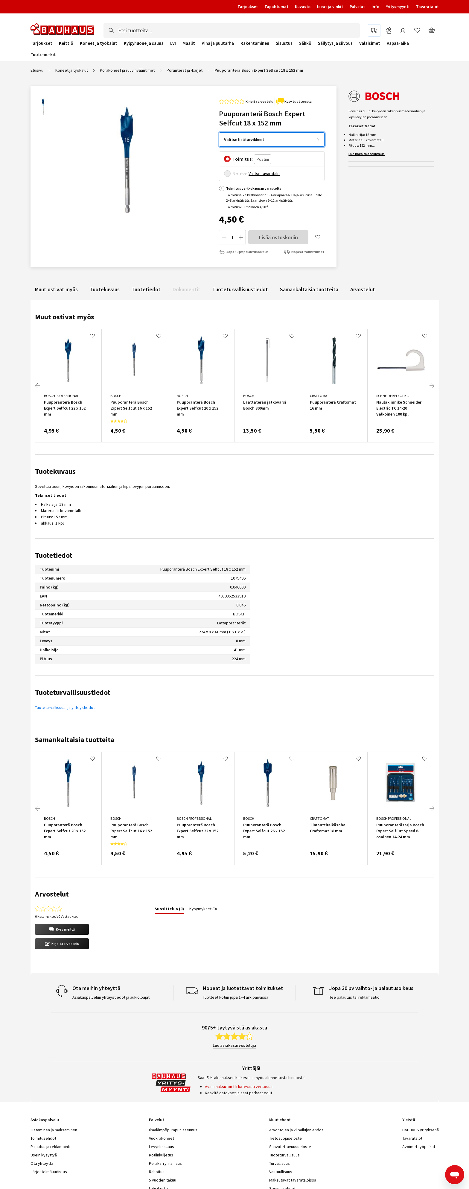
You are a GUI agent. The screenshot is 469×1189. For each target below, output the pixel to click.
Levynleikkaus (161, 1103)
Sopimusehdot (282, 1145)
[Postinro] (263, 159)
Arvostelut (362, 289)
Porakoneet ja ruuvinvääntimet (127, 70)
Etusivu (37, 70)
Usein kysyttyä (44, 1112)
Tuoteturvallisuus (284, 1112)
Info (375, 6)
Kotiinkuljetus (161, 1112)
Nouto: (239, 174)
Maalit (188, 43)
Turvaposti (158, 1162)
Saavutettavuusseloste (290, 1103)
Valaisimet (369, 43)
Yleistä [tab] (408, 1076)
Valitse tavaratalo (264, 173)
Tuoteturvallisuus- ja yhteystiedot (65, 707)
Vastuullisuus (280, 1128)
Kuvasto (302, 6)
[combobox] (231, 30)
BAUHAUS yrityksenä (420, 1087)
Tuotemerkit (43, 54)
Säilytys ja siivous (335, 43)
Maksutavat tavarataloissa (292, 1137)
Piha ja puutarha (218, 43)
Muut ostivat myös (56, 289)
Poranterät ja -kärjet (184, 70)
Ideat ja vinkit (330, 6)
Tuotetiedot (146, 289)
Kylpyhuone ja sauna (144, 43)
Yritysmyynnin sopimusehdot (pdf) (300, 1153)
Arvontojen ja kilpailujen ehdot (296, 1087)
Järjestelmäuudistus (49, 1128)
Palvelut (357, 6)
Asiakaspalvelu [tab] (45, 1076)
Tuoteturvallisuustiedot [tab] (72, 692)
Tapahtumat (276, 6)
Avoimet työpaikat (418, 1103)
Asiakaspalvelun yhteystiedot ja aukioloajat (111, 954)
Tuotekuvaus (105, 289)
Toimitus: (242, 159)
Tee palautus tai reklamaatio (354, 954)
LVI (173, 43)
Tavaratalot (427, 6)
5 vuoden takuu (162, 1137)
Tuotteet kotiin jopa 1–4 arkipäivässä (235, 954)
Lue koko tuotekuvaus (366, 153)
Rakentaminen (254, 43)
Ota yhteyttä (42, 1120)
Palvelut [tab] (156, 1076)
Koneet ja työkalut (98, 43)
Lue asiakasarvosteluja (234, 1002)
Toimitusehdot (43, 1095)
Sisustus (284, 43)
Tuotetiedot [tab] (53, 555)
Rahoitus (157, 1128)
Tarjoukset (247, 6)
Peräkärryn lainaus (165, 1120)
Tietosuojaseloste (285, 1095)
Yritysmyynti (397, 6)
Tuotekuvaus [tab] (55, 471)
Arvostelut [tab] (52, 894)
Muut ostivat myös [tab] (64, 316)
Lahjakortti (158, 1145)
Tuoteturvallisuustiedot (240, 289)
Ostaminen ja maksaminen (54, 1087)
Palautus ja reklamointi (50, 1103)
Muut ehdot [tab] (280, 1076)
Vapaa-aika (398, 43)
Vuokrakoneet (161, 1095)
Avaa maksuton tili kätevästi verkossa (238, 1043)
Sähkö (305, 43)
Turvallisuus (279, 1120)
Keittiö (66, 43)
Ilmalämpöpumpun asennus (173, 1087)
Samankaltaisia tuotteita (309, 289)
